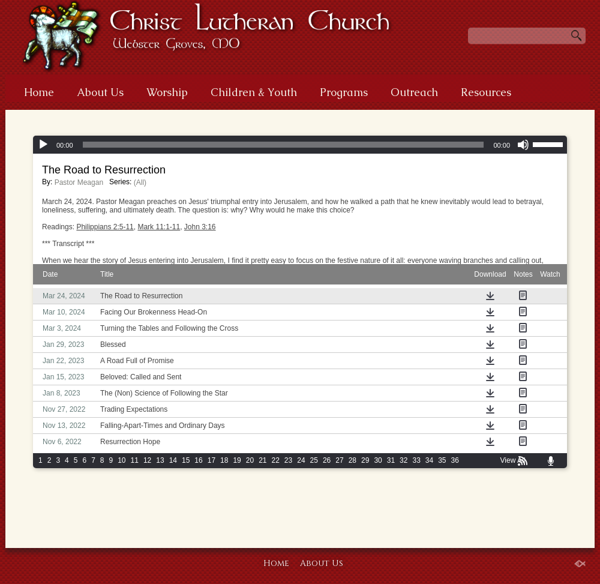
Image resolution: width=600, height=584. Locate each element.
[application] (300, 145)
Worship (167, 92)
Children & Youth (254, 92)
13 (160, 460)
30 (378, 460)
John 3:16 (200, 227)
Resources (486, 92)
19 (237, 460)
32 (403, 460)
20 (250, 460)
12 (147, 460)
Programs (344, 92)
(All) (140, 182)
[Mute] (523, 145)
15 (186, 460)
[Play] (43, 145)
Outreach (414, 92)
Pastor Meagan (79, 182)
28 (352, 460)
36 (455, 460)
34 (429, 460)
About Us (100, 92)
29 (365, 460)
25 (314, 460)
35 (442, 460)
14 (173, 460)
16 (198, 460)
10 (121, 460)
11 (135, 460)
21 (262, 460)
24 (301, 460)
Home (39, 92)
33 (416, 460)
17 (211, 460)
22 (276, 460)
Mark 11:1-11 (158, 227)
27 (339, 460)
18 (224, 460)
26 (327, 460)
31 (391, 460)
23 (288, 460)
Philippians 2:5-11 (104, 227)
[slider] (283, 145)
